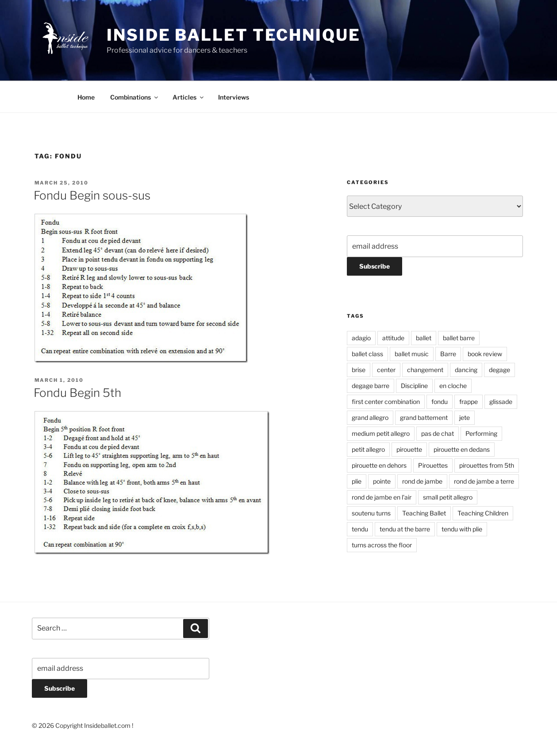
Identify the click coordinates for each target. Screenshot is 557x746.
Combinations (134, 97)
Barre (448, 354)
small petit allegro (447, 497)
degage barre (370, 385)
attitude (393, 338)
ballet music (412, 354)
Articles (189, 97)
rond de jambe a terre (484, 481)
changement (425, 369)
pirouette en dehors (379, 465)
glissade (500, 401)
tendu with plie (462, 529)
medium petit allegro (381, 433)
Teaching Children (482, 513)
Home (86, 97)
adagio (361, 338)
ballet (423, 338)
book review (485, 354)
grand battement (424, 417)
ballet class (367, 354)
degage (499, 369)
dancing (466, 369)
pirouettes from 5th (486, 465)
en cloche (453, 385)
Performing (481, 433)
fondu (439, 401)
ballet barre (459, 338)
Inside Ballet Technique (233, 35)
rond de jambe (422, 481)
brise (358, 369)
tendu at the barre (405, 529)
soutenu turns (371, 513)
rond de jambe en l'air (381, 497)
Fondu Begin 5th (77, 393)
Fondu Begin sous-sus (92, 195)
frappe (468, 401)
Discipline (414, 385)
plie (356, 481)
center (386, 369)
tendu (360, 529)
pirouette (409, 449)
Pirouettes (433, 465)
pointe (382, 481)
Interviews (233, 97)
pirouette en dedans (462, 449)
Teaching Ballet (424, 513)
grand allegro (370, 417)
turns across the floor (382, 545)
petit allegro (368, 449)
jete (464, 417)
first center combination (386, 401)
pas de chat (437, 433)
